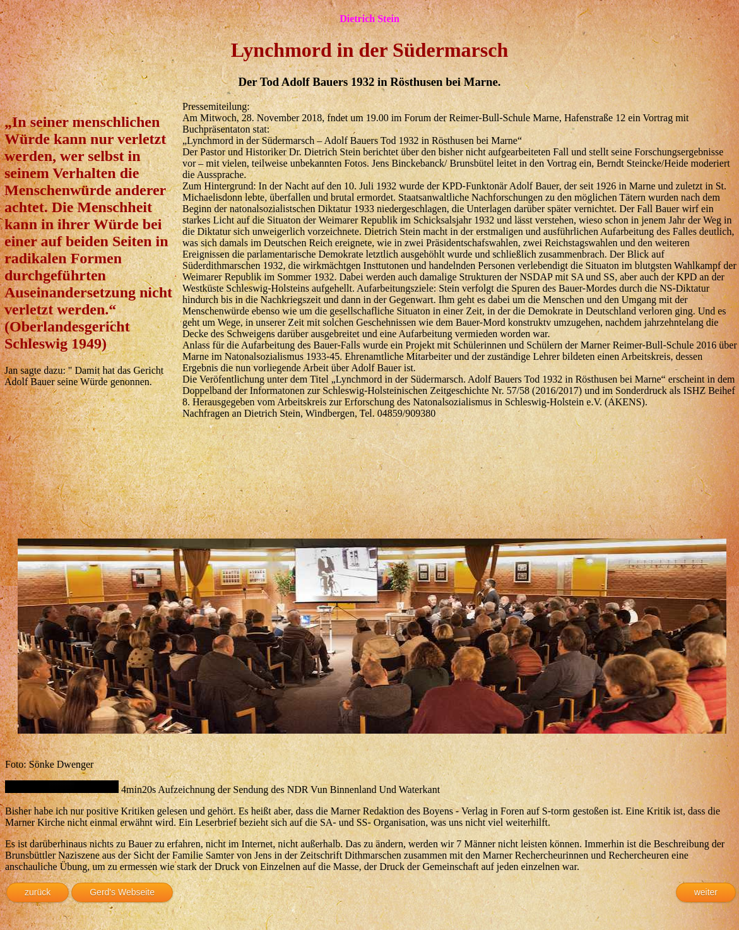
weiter (706, 892)
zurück (37, 892)
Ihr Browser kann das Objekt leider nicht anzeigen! (62, 786)
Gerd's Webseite (122, 892)
